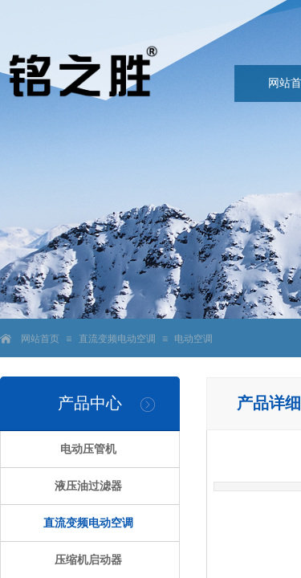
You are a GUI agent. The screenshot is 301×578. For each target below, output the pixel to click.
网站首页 (40, 338)
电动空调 (193, 338)
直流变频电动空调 (117, 338)
